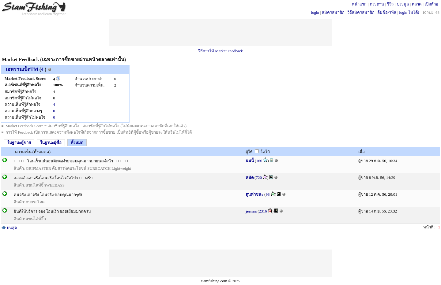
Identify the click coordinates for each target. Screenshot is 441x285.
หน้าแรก (359, 4)
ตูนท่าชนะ (254, 194)
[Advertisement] (220, 32)
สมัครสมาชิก (333, 12)
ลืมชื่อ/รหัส (386, 12)
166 (259, 160)
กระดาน (377, 4)
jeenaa (251, 211)
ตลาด (416, 4)
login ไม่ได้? (409, 12)
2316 (263, 211)
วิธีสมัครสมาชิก (361, 12)
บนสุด (9, 227)
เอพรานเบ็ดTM (22, 69)
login (315, 12)
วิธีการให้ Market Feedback (220, 51)
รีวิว (390, 4)
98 (268, 194)
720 (259, 177)
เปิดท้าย (431, 4)
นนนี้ (250, 160)
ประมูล (403, 4)
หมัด (250, 177)
